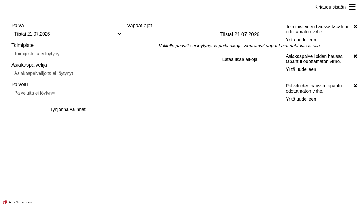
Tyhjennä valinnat (68, 109)
